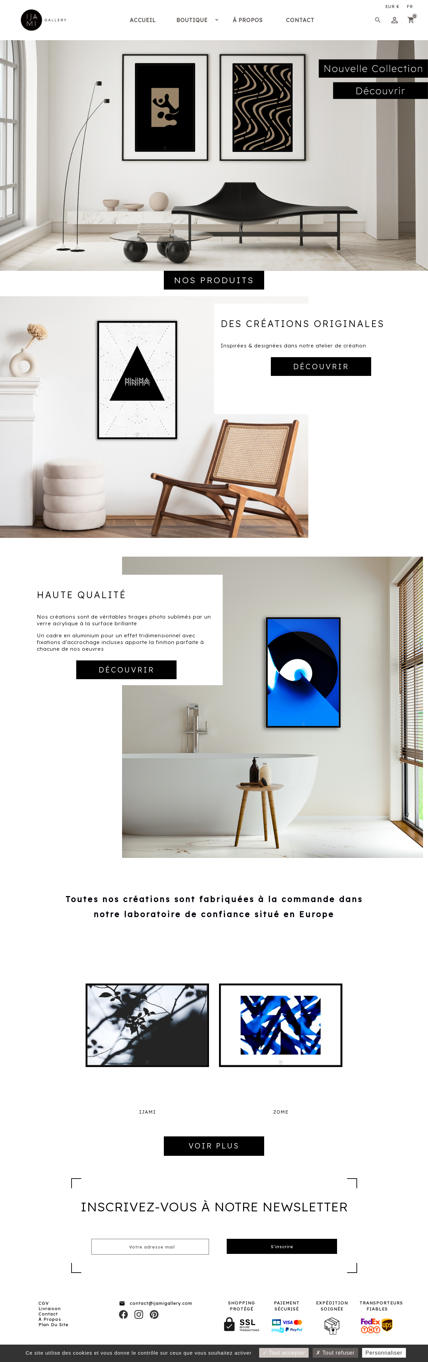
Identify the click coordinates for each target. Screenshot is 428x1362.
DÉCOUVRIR (321, 366)
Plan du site (53, 1324)
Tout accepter (283, 1353)
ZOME (281, 1112)
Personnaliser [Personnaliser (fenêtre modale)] (384, 1353)
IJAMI (147, 1112)
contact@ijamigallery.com (161, 1303)
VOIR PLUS (214, 1145)
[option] (214, 135)
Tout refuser (335, 1353)
